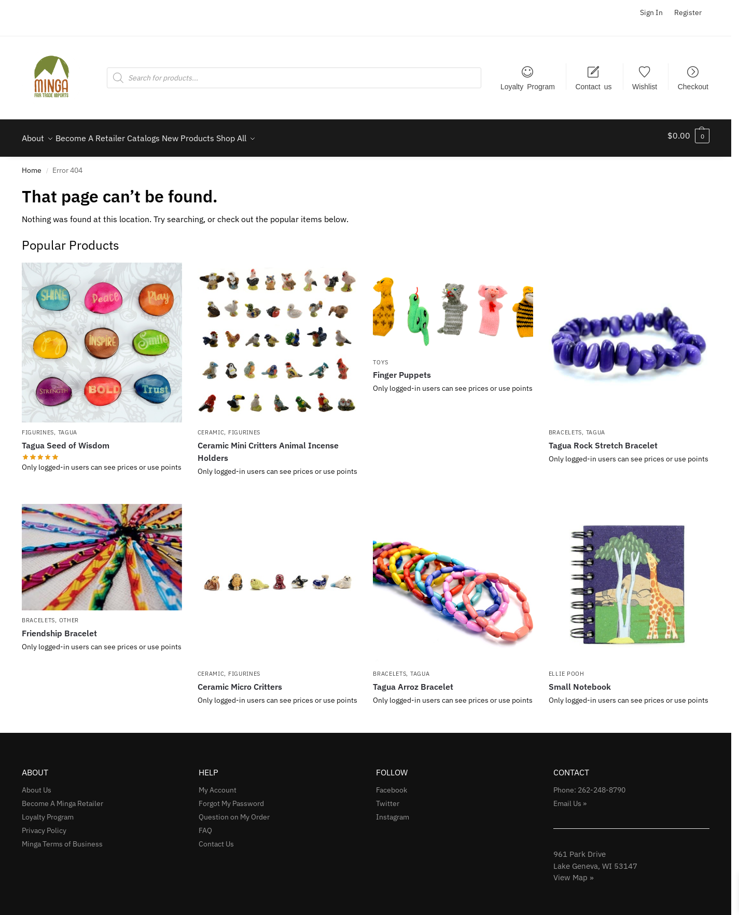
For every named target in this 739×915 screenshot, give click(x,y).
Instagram (392, 811)
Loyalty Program (527, 86)
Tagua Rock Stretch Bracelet (603, 439)
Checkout (693, 86)
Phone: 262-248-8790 (589, 784)
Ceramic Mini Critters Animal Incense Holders (268, 445)
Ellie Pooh (566, 668)
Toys (380, 356)
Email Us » (570, 797)
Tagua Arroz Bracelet (413, 681)
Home (31, 164)
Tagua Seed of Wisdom (65, 439)
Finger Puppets (402, 369)
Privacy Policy (44, 824)
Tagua (68, 426)
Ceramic (211, 426)
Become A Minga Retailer (62, 797)
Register (688, 12)
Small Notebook (580, 681)
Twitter (387, 797)
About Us (36, 784)
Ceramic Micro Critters (240, 681)
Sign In (651, 12)
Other (69, 614)
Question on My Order (234, 811)
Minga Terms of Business (62, 838)
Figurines (38, 426)
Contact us (593, 86)
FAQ (205, 824)
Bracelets (565, 426)
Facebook (391, 784)
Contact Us (216, 838)
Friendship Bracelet (59, 627)
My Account (217, 784)
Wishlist (644, 86)
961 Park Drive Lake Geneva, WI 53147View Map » (595, 860)
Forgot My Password (231, 797)
